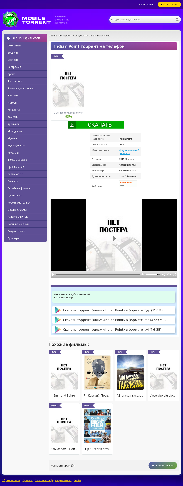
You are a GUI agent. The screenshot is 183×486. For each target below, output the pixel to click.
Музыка (12, 138)
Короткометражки (19, 202)
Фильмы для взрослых (21, 88)
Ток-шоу (13, 181)
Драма (11, 74)
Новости (125, 153)
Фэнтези (13, 95)
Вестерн (13, 59)
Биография (14, 67)
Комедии (13, 117)
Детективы (14, 45)
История (13, 102)
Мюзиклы (13, 152)
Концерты (14, 109)
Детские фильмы (18, 217)
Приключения (16, 167)
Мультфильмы (16, 145)
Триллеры (13, 238)
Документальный (129, 150)
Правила (28, 480)
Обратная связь (11, 480)
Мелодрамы (15, 131)
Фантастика (15, 81)
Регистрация (146, 4)
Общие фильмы (17, 209)
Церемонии (14, 195)
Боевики (13, 52)
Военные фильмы (18, 224)
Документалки (16, 231)
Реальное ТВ (15, 174)
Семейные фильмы (19, 188)
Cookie (77, 480)
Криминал (13, 124)
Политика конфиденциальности (53, 480)
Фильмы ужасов (17, 159)
